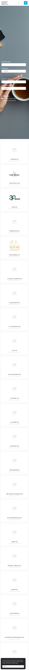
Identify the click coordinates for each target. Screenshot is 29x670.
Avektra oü (14, 159)
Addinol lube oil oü (14, 566)
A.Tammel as (14, 398)
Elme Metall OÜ (14, 183)
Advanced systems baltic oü (14, 637)
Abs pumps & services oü (14, 494)
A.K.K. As (14, 350)
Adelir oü (14, 589)
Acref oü (14, 542)
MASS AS (14, 207)
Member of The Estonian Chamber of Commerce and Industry (13, 99)
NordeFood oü (14, 231)
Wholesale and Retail (14, 161)
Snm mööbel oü (14, 255)
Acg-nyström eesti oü (14, 518)
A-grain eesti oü (14, 303)
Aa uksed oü (14, 422)
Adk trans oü (14, 613)
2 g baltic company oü (14, 279)
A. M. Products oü (14, 326)
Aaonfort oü (14, 446)
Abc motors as (14, 470)
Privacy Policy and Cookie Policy (10, 663)
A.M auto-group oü (14, 374)
